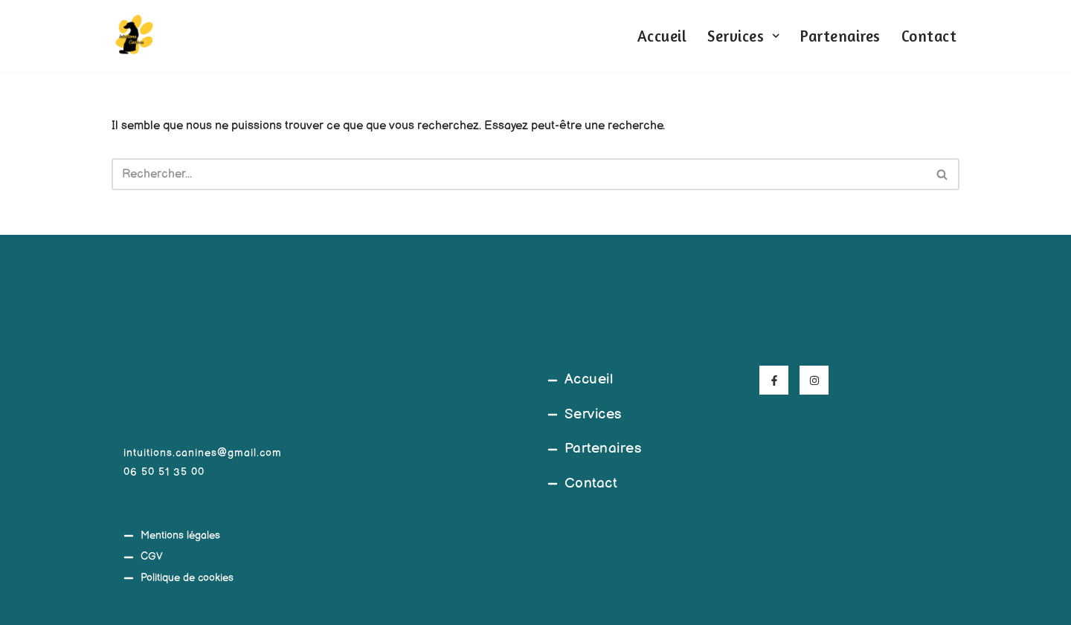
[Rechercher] (519, 174)
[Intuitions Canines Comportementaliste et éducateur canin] (134, 35)
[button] (775, 35)
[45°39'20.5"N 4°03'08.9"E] (429, 479)
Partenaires (840, 36)
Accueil (662, 36)
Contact (929, 36)
